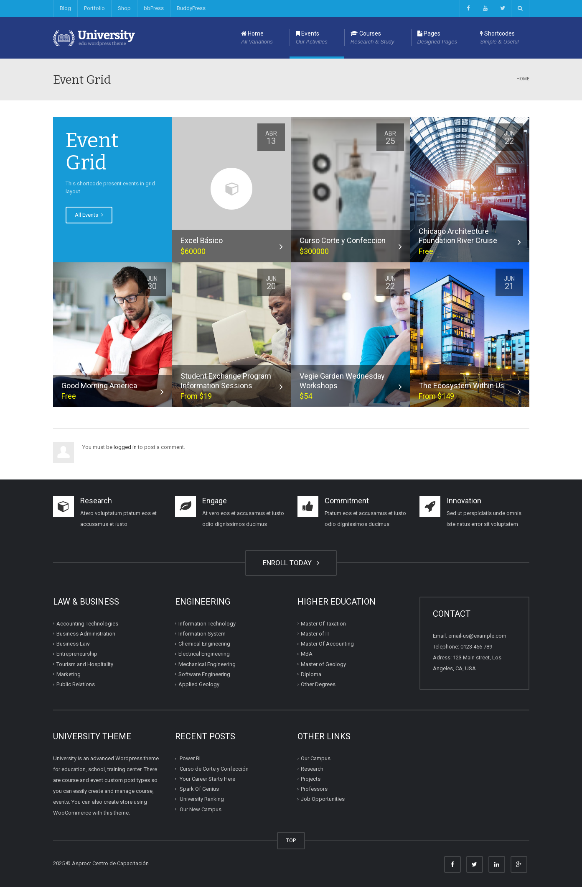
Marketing (68, 674)
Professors (314, 789)
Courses (372, 38)
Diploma (311, 674)
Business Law (73, 644)
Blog (65, 8)
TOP (291, 840)
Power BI (190, 758)
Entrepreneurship (76, 654)
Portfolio (94, 8)
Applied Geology (198, 684)
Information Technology (207, 623)
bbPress (154, 8)
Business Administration (85, 634)
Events (312, 38)
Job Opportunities (323, 799)
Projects (310, 779)
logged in (125, 447)
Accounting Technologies (87, 623)
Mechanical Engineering (207, 664)
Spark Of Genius (199, 789)
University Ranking (202, 799)
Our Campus (315, 758)
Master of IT (315, 634)
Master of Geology (323, 664)
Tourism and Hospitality (84, 664)
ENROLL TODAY (291, 563)
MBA (307, 654)
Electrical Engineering (204, 654)
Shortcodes (499, 38)
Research (312, 768)
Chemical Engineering (204, 644)
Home (256, 38)
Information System (202, 634)
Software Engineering (204, 674)
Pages (437, 38)
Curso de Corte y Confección (214, 768)
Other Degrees (318, 684)
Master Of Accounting (327, 644)
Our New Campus (200, 809)
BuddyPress (191, 8)
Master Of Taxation (323, 623)
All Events (89, 215)
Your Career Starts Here (207, 779)
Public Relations (75, 684)
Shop (124, 8)
